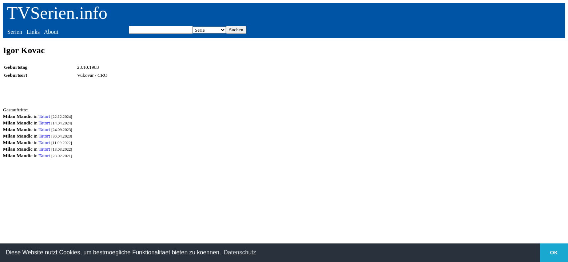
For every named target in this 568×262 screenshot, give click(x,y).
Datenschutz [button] (240, 252)
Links (33, 32)
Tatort (44, 116)
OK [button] (554, 252)
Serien (14, 32)
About (51, 32)
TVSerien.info (57, 13)
